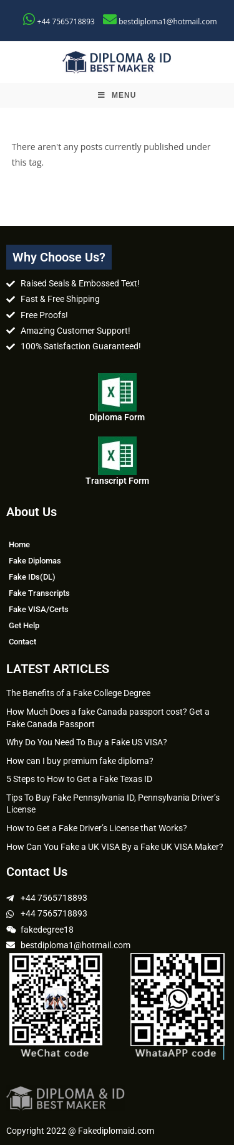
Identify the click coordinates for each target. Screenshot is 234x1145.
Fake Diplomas (35, 560)
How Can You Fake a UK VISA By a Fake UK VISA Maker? (114, 847)
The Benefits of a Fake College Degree (78, 693)
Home (19, 544)
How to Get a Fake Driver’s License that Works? (96, 828)
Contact (22, 641)
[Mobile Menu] (117, 95)
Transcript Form (117, 481)
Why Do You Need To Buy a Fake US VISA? (86, 742)
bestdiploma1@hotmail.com (168, 21)
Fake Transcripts (39, 593)
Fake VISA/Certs (39, 609)
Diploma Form (117, 417)
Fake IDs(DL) (32, 577)
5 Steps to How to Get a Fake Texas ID (79, 779)
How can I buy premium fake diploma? (80, 761)
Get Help (24, 625)
